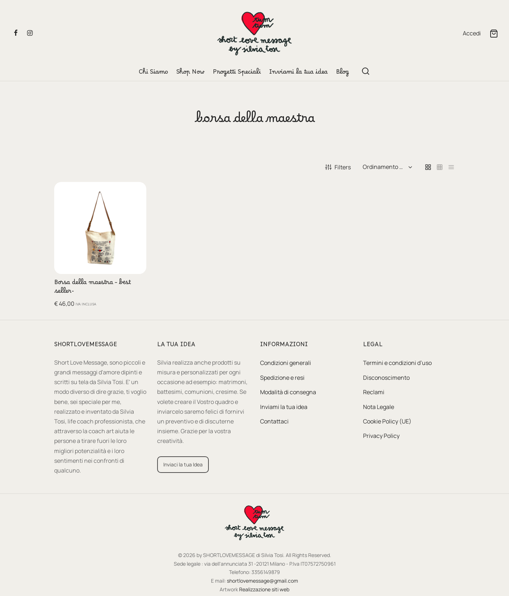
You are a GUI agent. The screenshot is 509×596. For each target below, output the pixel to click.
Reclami (373, 392)
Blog (342, 73)
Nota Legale (378, 407)
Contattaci (274, 421)
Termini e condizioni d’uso (397, 363)
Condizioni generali (285, 363)
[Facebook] (16, 33)
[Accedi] (472, 33)
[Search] (365, 71)
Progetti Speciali (237, 73)
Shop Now (190, 73)
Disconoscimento (386, 378)
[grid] (428, 167)
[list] (451, 167)
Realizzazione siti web (264, 589)
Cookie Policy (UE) (387, 421)
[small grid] (440, 167)
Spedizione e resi (282, 378)
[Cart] (493, 33)
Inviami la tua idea (298, 73)
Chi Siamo (153, 73)
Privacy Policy (381, 436)
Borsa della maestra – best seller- (92, 288)
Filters (338, 167)
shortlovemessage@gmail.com (262, 580)
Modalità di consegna (288, 392)
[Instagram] (29, 33)
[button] (135, 193)
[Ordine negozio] (386, 167)
